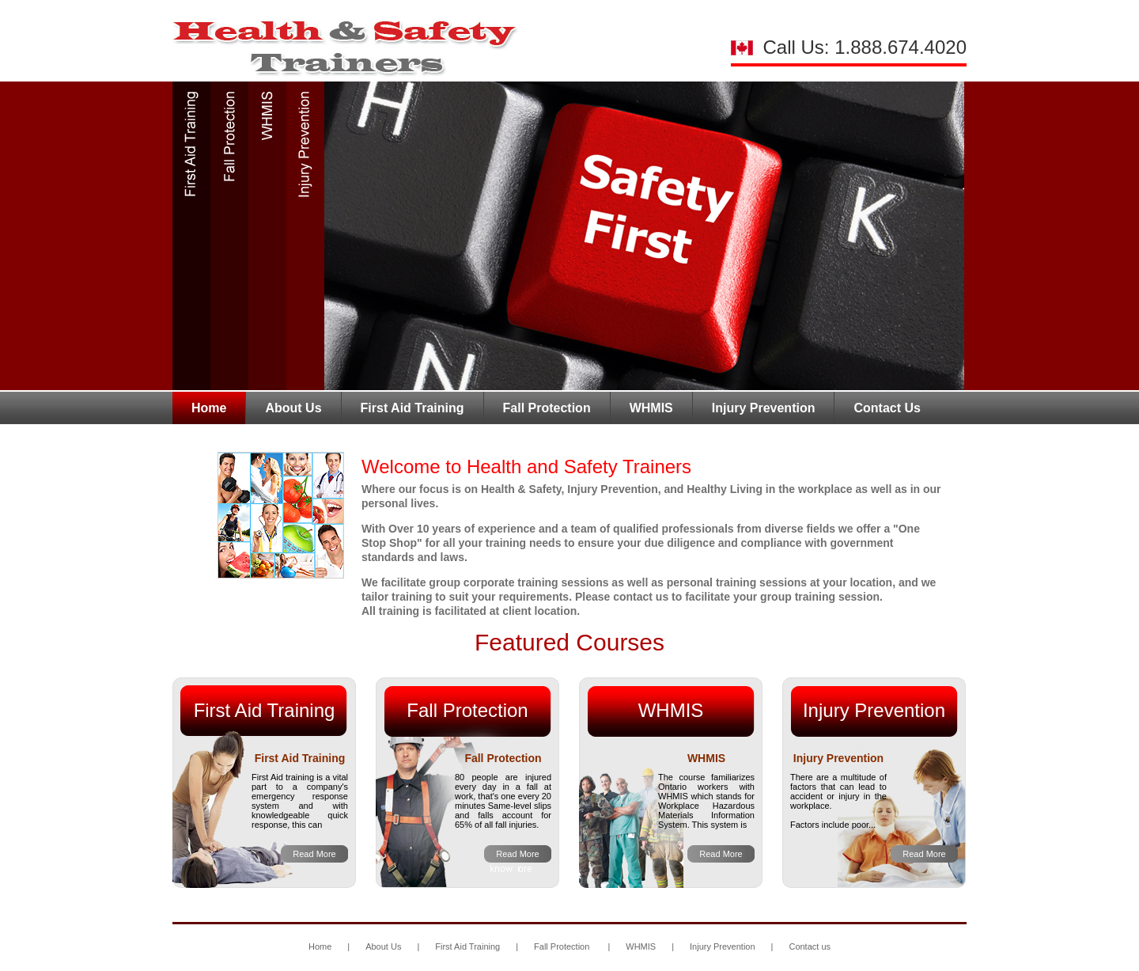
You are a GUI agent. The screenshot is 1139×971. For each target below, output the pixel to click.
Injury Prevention (763, 408)
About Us (293, 408)
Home (208, 408)
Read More (314, 854)
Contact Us (886, 408)
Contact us (810, 946)
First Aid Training (412, 408)
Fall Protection (547, 408)
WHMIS (651, 408)
